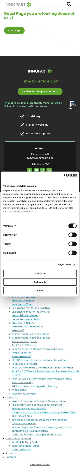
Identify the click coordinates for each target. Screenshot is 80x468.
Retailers (11, 457)
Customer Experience (18, 438)
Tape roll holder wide (24, 393)
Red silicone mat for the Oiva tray (31, 308)
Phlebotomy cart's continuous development (37, 405)
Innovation (12, 397)
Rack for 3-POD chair (24, 345)
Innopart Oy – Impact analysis (29, 408)
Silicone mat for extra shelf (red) (30, 334)
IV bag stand (19, 390)
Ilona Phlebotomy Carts (25, 445)
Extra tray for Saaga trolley (27, 326)
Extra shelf (18, 330)
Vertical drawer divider (25, 315)
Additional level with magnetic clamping (34, 386)
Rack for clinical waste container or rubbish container (42, 367)
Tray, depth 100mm (23, 300)
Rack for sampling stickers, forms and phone (37, 349)
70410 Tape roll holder (24, 364)
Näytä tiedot (64, 264)
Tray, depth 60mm (22, 304)
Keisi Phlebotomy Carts (25, 442)
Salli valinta (40, 282)
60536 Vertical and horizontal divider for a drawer (40, 360)
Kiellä (40, 290)
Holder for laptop (21, 352)
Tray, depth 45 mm (23, 323)
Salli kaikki (40, 273)
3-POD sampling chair (24, 341)
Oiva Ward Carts (21, 449)
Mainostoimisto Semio (40, 464)
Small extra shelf (21, 356)
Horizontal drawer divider (26, 319)
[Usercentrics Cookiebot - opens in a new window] (64, 176)
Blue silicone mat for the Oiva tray (31, 311)
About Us (11, 453)
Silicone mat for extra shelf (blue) (31, 338)
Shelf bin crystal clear (24, 296)
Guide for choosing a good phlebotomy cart (37, 434)
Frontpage (14, 30)
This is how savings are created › (40, 91)
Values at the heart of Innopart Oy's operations (39, 401)
